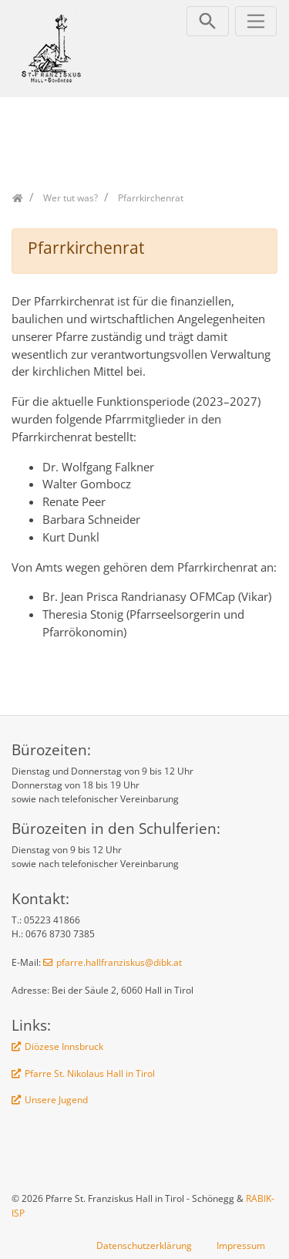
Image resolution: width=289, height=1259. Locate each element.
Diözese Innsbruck (64, 1046)
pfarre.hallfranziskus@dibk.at (119, 962)
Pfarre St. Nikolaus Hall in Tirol (90, 1073)
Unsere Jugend (56, 1099)
